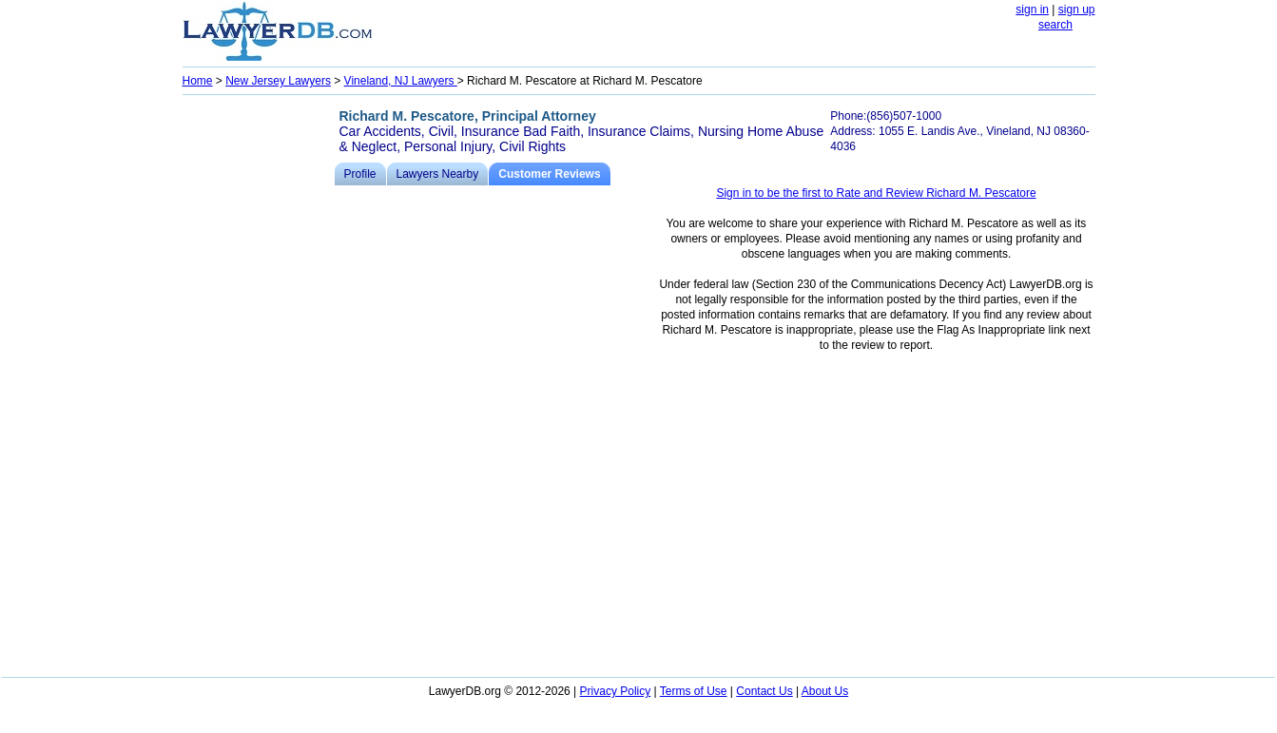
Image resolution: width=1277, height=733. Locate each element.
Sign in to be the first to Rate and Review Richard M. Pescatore (875, 193)
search (1055, 24)
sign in (1032, 9)
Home (198, 80)
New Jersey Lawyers (278, 80)
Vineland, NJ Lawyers (400, 80)
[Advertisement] (259, 386)
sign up (1076, 9)
